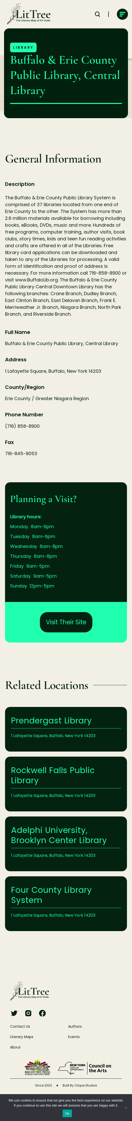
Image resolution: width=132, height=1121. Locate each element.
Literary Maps (21, 1036)
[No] (125, 1107)
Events (74, 1036)
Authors (75, 1026)
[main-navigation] (122, 14)
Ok (67, 1113)
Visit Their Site (66, 622)
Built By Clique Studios (80, 1085)
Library (23, 47)
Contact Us (20, 1026)
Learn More (66, 729)
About (15, 1047)
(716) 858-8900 (22, 426)
